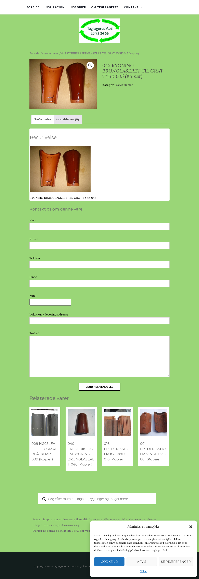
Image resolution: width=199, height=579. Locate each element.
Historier (78, 7)
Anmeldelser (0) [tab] (67, 119)
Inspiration (55, 7)
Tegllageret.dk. (61, 566)
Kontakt (131, 7)
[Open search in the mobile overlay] (97, 498)
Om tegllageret (105, 7)
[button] (191, 527)
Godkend (109, 562)
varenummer (50, 53)
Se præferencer (176, 562)
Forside (33, 7)
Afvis (141, 562)
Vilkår (143, 571)
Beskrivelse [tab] (42, 119)
